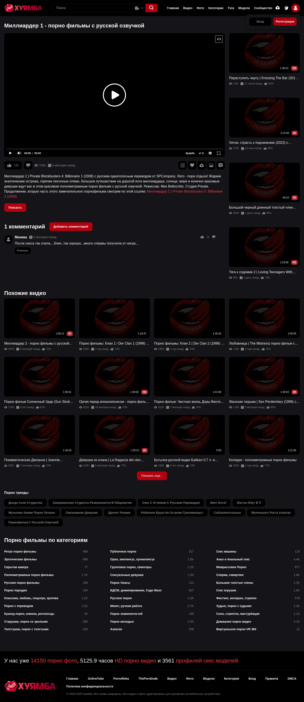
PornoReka (121, 678)
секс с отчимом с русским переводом (171, 502)
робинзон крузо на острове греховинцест (172, 512)
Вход (252, 678)
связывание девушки (82, 512)
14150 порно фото (54, 660)
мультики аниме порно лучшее (31, 512)
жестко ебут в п (249, 502)
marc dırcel (218, 502)
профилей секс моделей (207, 660)
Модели (244, 8)
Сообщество (263, 8)
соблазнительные (227, 512)
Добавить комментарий (71, 226)
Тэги (231, 8)
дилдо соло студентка (25, 502)
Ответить (22, 250)
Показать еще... (152, 475)
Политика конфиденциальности (89, 686)
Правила (271, 678)
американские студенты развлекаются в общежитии (92, 502)
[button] (151, 8)
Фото (200, 8)
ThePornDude (148, 678)
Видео (188, 8)
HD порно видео (135, 660)
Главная (173, 8)
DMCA (292, 678)
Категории (215, 8)
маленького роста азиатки (271, 512)
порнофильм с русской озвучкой (33, 522)
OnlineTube (96, 678)
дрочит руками (119, 512)
